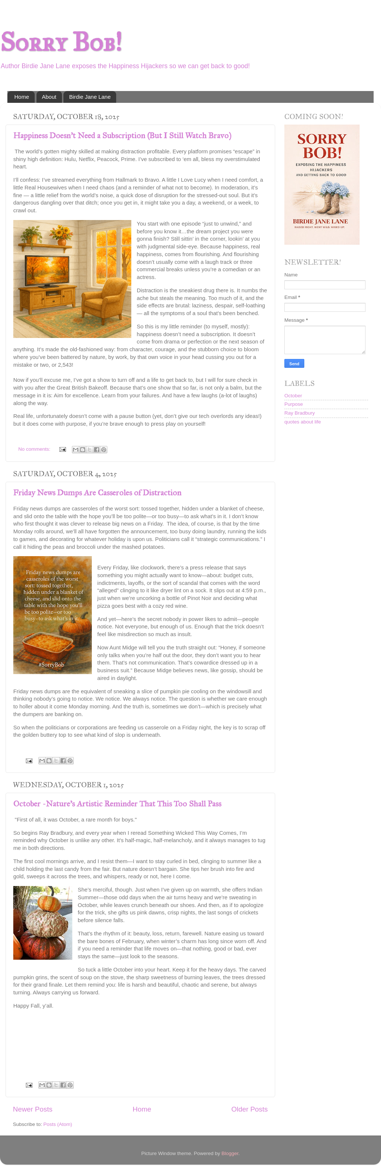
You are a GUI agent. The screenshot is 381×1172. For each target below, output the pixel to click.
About (49, 97)
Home (21, 97)
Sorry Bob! (61, 42)
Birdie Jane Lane (90, 97)
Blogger (230, 1153)
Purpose (293, 404)
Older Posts (249, 1109)
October (293, 395)
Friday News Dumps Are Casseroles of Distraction (97, 493)
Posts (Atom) (58, 1124)
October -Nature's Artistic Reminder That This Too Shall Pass (117, 804)
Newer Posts (32, 1109)
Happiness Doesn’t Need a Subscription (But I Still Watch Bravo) (122, 135)
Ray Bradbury (299, 413)
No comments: (35, 449)
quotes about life (302, 422)
